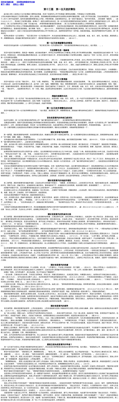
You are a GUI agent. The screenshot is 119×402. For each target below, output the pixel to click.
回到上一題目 (18, 4)
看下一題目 (5, 4)
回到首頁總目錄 (7, 2)
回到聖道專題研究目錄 (26, 2)
